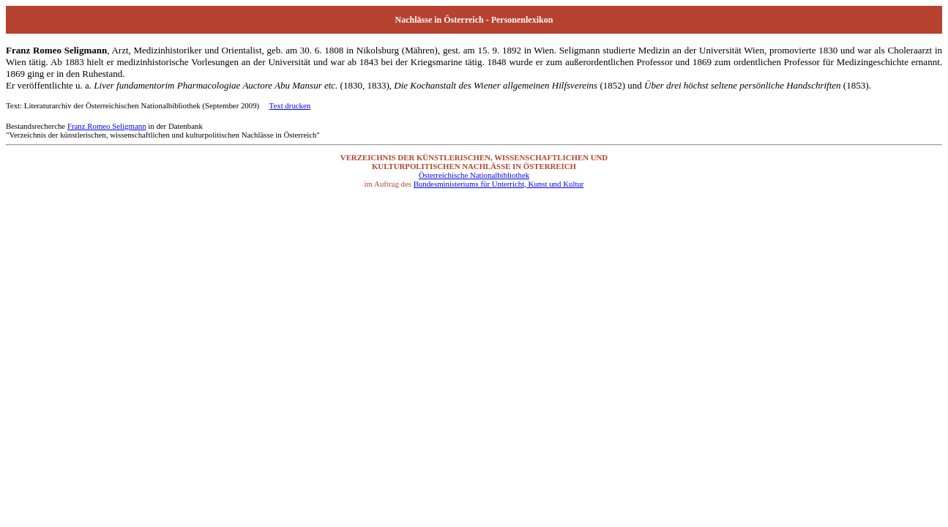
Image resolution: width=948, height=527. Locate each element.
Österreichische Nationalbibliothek (474, 175)
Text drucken (290, 105)
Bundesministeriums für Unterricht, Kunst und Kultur (499, 183)
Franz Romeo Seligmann (106, 126)
